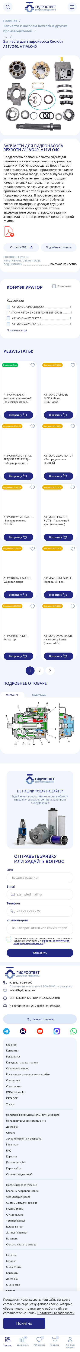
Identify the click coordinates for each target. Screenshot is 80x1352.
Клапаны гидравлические (22, 1191)
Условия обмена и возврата (23, 1138)
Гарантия (12, 1144)
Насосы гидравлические (21, 1185)
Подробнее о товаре (58, 247)
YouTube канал (15, 1220)
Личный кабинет (17, 1232)
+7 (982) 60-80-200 (21, 982)
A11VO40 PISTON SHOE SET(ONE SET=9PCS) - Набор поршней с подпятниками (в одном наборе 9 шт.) (18, 459)
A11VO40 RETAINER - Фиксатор (16, 637)
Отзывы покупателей (19, 1174)
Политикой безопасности (55, 1313)
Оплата (10, 1132)
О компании (14, 1086)
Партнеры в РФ (15, 1162)
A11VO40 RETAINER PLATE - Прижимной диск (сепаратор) (56, 520)
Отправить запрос (17, 1068)
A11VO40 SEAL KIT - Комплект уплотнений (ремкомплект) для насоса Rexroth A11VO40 (18, 398)
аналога (21, 170)
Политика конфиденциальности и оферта (33, 1115)
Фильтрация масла (18, 1197)
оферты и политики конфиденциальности (41, 942)
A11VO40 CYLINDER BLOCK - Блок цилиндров (56, 398)
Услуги (10, 1104)
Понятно (24, 1323)
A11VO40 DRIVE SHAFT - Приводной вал (58, 580)
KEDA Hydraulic (15, 1092)
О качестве (13, 1080)
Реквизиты (13, 1056)
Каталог (11, 1261)
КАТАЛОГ (11, 1098)
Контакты (12, 1050)
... (5, 36)
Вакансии (12, 1238)
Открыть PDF (21, 247)
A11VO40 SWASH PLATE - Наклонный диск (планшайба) (58, 639)
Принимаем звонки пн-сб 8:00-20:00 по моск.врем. (41, 986)
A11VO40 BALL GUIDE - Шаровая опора (17, 580)
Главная (11, 1044)
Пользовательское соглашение (26, 1120)
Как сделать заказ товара (22, 1062)
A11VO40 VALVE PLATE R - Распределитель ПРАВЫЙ (58, 459)
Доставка (12, 1126)
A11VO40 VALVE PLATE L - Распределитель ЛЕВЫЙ (18, 520)
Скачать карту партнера (21, 1244)
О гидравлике (14, 1214)
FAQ (8, 1150)
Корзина (11, 1156)
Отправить (40, 953)
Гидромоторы (14, 1208)
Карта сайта (13, 1168)
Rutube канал (14, 1226)
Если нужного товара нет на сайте (28, 1074)
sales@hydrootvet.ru (22, 990)
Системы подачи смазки (21, 1203)
